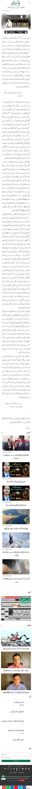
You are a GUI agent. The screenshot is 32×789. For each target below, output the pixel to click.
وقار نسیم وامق (22, 705)
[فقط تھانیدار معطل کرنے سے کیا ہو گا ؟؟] (24, 787)
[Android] (4, 768)
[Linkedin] (16, 768)
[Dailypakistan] (14, 3)
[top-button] (1, 773)
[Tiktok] (10, 768)
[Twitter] (24, 768)
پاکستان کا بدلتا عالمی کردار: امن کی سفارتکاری (16, 730)
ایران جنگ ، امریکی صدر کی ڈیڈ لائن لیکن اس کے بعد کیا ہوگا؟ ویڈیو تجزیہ (16, 670)
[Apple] (16, 770)
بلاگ (27, 428)
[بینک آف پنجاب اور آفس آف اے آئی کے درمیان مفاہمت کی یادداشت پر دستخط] (27, 723)
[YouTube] (21, 768)
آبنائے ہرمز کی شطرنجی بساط (19, 702)
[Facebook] (28, 768)
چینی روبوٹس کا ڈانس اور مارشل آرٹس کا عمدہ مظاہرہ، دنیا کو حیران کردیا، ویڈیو (16, 648)
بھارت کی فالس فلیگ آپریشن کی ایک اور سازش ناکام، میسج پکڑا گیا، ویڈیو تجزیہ (16, 692)
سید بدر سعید (28, 10)
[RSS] (7, 768)
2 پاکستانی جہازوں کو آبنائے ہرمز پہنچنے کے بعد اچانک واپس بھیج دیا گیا (16, 528)
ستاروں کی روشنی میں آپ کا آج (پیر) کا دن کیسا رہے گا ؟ (16, 505)
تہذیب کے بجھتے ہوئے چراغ (18, 739)
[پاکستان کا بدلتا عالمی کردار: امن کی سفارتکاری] (27, 732)
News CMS (15, 780)
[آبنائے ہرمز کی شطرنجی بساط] (27, 704)
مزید (2, 433)
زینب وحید (22, 733)
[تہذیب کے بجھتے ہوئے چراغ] (27, 742)
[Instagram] (18, 768)
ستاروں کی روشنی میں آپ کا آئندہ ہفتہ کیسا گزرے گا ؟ (16, 481)
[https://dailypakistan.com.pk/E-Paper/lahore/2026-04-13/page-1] (16, 608)
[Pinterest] (13, 768)
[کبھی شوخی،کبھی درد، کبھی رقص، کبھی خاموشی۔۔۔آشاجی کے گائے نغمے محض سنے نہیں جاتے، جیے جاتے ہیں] (27, 714)
